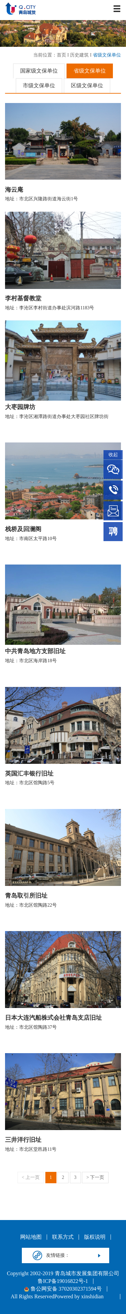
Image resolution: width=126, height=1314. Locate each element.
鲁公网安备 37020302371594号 (63, 1289)
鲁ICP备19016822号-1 (63, 1281)
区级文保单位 (87, 85)
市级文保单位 (39, 85)
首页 (61, 55)
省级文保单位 (107, 55)
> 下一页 (95, 1177)
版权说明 (95, 1237)
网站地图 (31, 1237)
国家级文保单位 (39, 71)
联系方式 (63, 1237)
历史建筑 (79, 55)
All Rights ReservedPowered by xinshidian (57, 1296)
